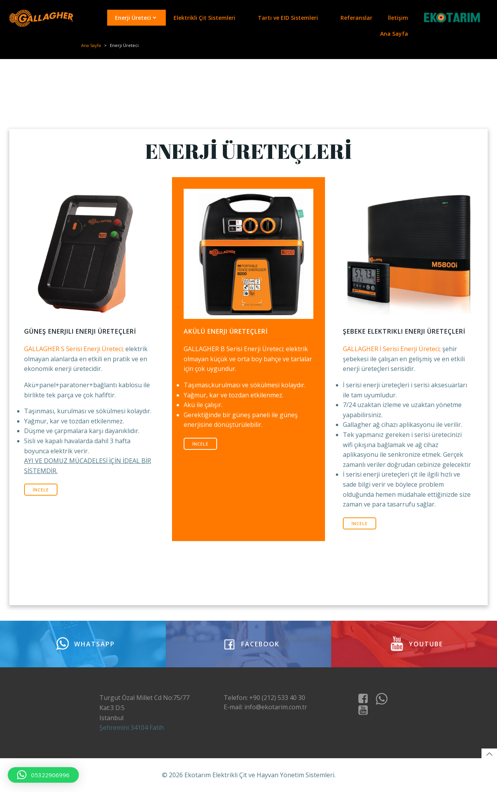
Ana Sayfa (394, 33)
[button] (43, 775)
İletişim (398, 17)
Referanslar (356, 17)
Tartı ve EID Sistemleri (291, 17)
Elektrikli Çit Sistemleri (208, 17)
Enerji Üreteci (136, 17)
